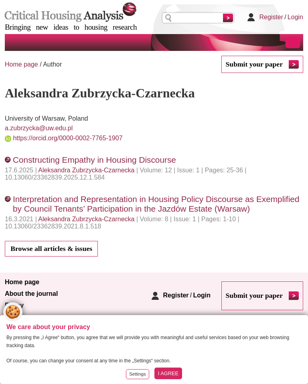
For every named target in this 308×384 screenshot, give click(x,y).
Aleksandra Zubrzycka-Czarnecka (86, 170)
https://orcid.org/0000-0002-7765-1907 (67, 138)
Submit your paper (254, 64)
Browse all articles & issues (51, 249)
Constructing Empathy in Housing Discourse (94, 159)
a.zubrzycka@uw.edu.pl (39, 128)
